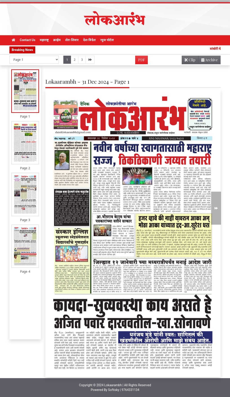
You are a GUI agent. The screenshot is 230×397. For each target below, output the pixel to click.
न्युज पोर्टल (107, 40)
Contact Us (27, 40)
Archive (208, 60)
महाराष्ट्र (44, 40)
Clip (190, 59)
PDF (141, 59)
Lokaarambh (113, 385)
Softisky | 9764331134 (123, 390)
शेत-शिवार (72, 40)
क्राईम (57, 40)
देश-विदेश (89, 40)
